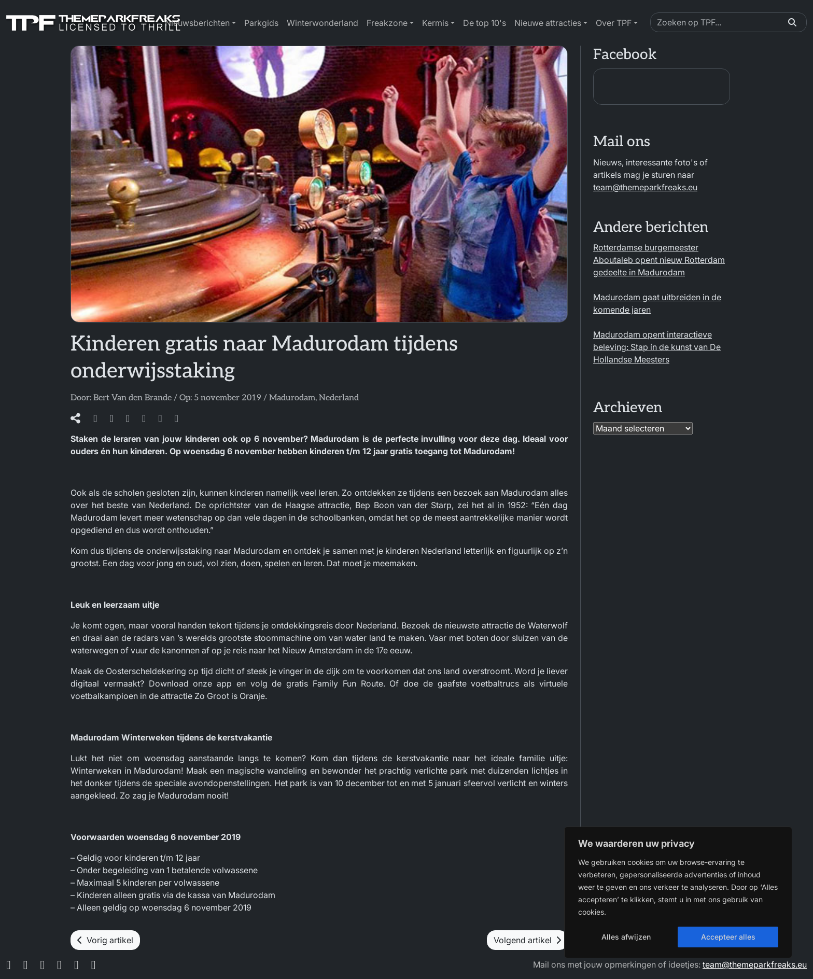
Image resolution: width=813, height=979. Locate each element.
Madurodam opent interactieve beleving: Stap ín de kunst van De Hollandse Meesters (657, 347)
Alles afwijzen (626, 936)
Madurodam (292, 398)
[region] (678, 892)
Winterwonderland (322, 23)
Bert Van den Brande (132, 398)
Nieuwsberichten (197, 23)
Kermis (435, 23)
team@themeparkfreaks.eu (645, 187)
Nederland (339, 398)
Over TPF (614, 23)
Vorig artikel (105, 940)
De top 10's (484, 23)
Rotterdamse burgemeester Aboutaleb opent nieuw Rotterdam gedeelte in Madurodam (659, 259)
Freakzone (387, 23)
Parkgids (261, 23)
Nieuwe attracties (547, 23)
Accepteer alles (728, 936)
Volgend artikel (527, 940)
